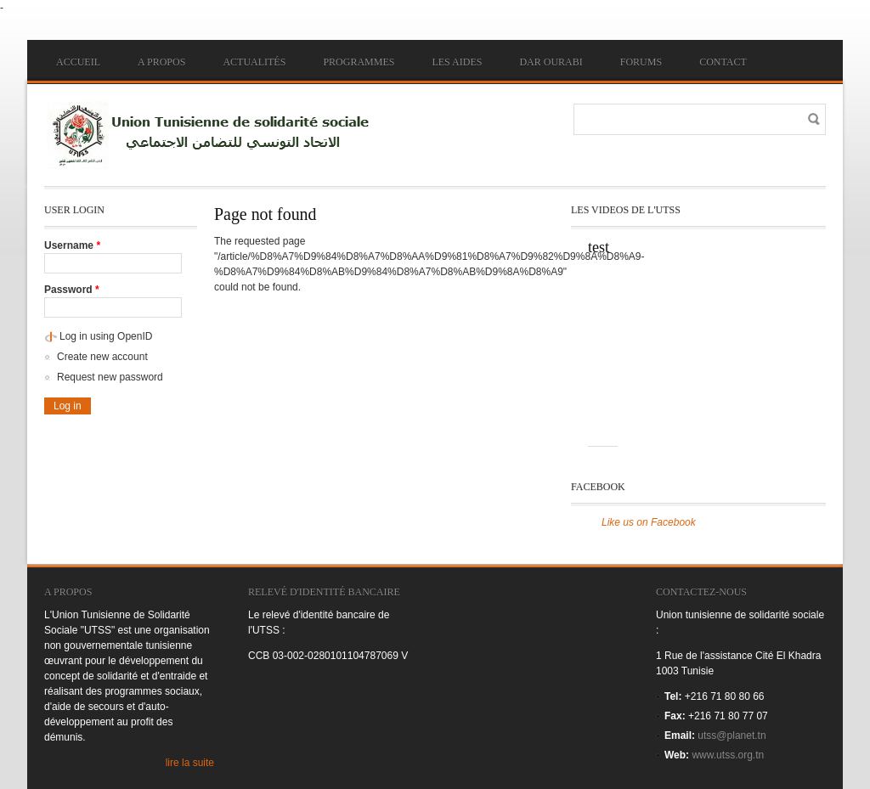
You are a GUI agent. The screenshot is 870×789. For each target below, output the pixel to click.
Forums (641, 62)
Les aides (457, 62)
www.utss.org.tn (728, 755)
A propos (161, 62)
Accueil (78, 62)
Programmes (358, 62)
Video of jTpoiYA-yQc (673, 352)
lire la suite (190, 763)
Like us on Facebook (649, 522)
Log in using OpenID (105, 336)
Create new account (102, 357)
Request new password (110, 377)
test (598, 247)
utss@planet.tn (731, 735)
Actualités (254, 62)
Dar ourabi (550, 62)
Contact (723, 62)
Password (71, 290)
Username (72, 245)
